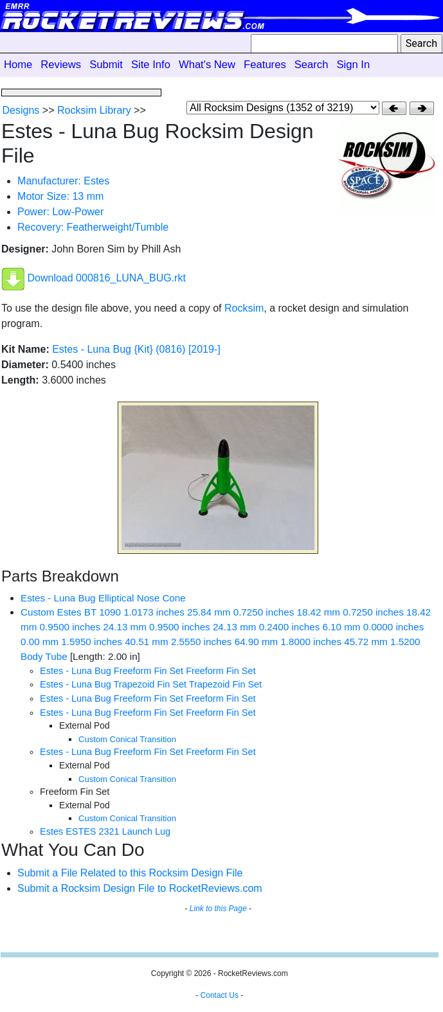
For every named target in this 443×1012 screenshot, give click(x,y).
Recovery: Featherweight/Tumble (92, 227)
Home (18, 64)
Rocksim (244, 308)
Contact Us (220, 995)
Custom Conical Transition (127, 739)
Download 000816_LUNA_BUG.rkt (107, 277)
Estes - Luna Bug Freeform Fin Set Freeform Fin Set (147, 671)
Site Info (150, 64)
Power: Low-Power (60, 211)
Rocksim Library (94, 110)
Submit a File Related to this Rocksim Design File (129, 872)
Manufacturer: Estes (63, 180)
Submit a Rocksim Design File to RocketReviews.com (139, 888)
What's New (207, 64)
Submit (106, 64)
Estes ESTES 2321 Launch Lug (105, 831)
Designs (21, 110)
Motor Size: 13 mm (60, 196)
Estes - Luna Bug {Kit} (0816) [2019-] (136, 349)
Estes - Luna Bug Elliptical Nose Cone (103, 597)
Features (265, 64)
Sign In (353, 64)
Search (311, 64)
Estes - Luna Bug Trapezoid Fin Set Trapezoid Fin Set (151, 684)
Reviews (61, 64)
